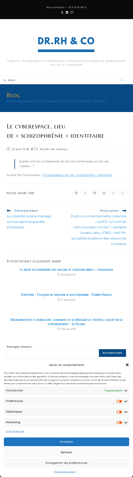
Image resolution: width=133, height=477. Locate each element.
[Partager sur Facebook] (95, 193)
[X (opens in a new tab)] (62, 12)
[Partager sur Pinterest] (104, 193)
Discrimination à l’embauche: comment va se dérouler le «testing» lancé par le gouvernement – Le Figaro (66, 322)
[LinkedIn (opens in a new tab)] (67, 12)
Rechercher (112, 352)
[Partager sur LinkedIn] (76, 193)
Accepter (66, 441)
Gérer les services (15, 431)
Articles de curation (54, 149)
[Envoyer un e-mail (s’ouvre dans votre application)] (71, 12)
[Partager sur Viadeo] (113, 193)
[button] (127, 365)
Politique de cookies (64, 471)
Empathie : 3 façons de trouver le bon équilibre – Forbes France (66, 295)
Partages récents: (19, 346)
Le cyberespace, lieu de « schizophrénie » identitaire (73, 101)
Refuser (67, 452)
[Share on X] (85, 193)
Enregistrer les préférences (66, 463)
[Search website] (122, 80)
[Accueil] (8, 101)
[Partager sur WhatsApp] (122, 193)
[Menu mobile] (10, 80)
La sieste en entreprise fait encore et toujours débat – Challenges (66, 269)
